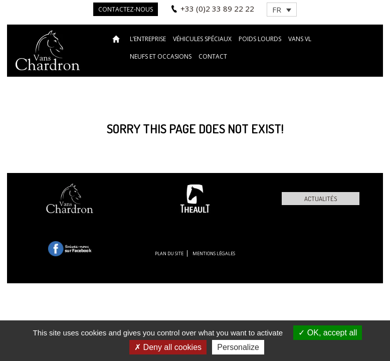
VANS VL (299, 39)
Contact (213, 56)
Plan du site (169, 253)
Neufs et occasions (160, 56)
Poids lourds (260, 39)
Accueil (117, 38)
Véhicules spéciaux (202, 39)
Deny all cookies (168, 347)
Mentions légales (213, 253)
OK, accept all (327, 332)
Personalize (238, 347)
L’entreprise (148, 39)
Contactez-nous (125, 9)
